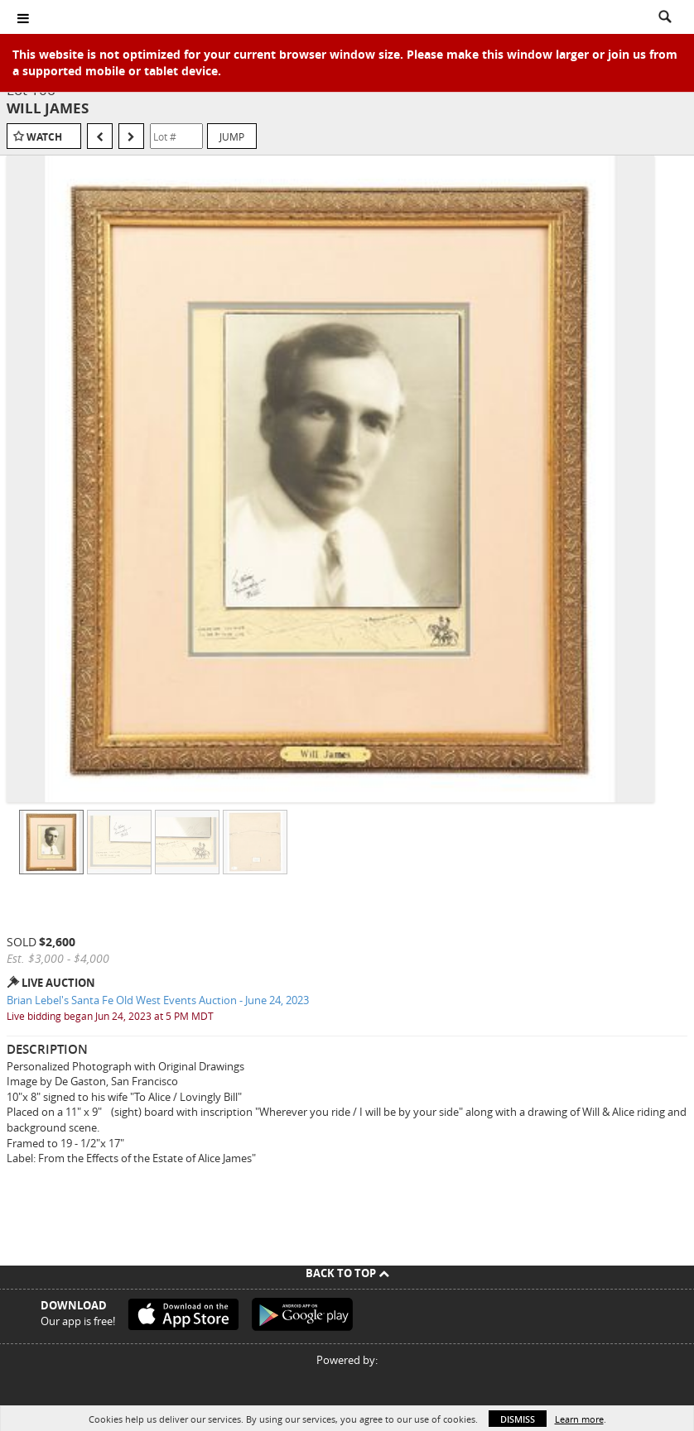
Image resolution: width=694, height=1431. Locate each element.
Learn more (579, 1419)
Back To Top (347, 1273)
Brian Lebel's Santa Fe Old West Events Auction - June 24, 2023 (158, 1000)
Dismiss (517, 1419)
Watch (44, 137)
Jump (231, 136)
